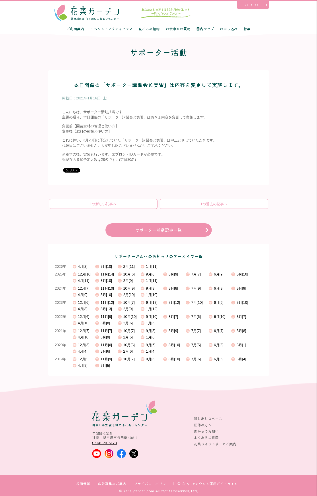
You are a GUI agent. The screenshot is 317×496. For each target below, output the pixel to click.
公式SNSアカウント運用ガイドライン (207, 483)
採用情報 (83, 483)
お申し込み (228, 28)
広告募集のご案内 (112, 483)
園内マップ (205, 28)
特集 (247, 28)
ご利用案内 (75, 28)
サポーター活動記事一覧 (158, 230)
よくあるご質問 (206, 437)
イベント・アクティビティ (111, 28)
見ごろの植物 (149, 28)
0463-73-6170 (104, 442)
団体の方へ (203, 425)
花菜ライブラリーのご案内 (215, 444)
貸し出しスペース (208, 418)
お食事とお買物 (178, 28)
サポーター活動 (252, 5)
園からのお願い (206, 431)
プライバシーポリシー (151, 483)
